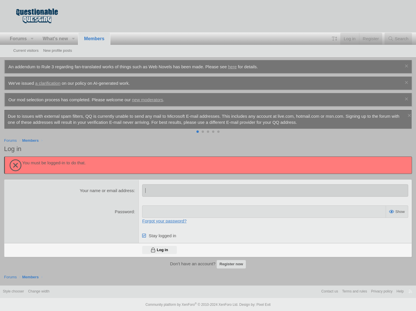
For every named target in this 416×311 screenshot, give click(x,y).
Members (103, 38)
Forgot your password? (167, 220)
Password (127, 211)
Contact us (311, 291)
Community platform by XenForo (193, 304)
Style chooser (27, 291)
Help (387, 291)
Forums (27, 38)
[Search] (389, 39)
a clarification (57, 83)
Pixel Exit (259, 304)
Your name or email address (110, 190)
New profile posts (57, 50)
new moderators (156, 99)
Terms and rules (338, 291)
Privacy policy (367, 291)
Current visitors (25, 50)
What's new (64, 38)
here (241, 66)
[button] (41, 39)
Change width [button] (54, 291)
